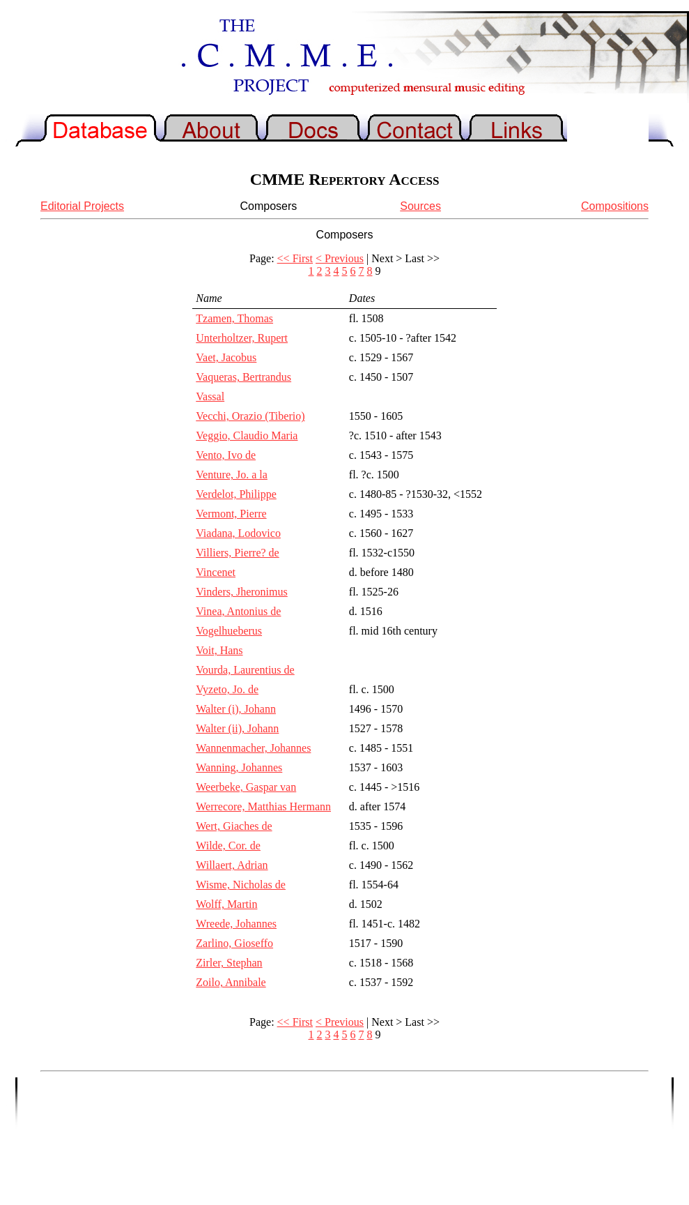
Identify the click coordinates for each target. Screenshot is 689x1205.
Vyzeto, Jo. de (227, 689)
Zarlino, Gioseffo (234, 943)
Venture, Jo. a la (232, 474)
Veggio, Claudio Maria (246, 435)
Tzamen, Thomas (234, 318)
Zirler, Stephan (229, 963)
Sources (420, 206)
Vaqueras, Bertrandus (243, 377)
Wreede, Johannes (236, 924)
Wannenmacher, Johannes (253, 748)
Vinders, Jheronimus (241, 592)
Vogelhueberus (229, 631)
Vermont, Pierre (231, 514)
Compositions (615, 206)
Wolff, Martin (226, 904)
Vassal (210, 396)
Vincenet (215, 572)
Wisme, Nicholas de (241, 885)
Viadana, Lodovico (238, 533)
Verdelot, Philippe (236, 494)
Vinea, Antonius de (238, 611)
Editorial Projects (82, 206)
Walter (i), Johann (236, 709)
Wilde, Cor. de (228, 845)
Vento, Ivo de (226, 455)
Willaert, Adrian (232, 865)
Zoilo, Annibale (230, 982)
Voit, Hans (219, 650)
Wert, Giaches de (234, 826)
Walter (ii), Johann (237, 728)
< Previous (340, 258)
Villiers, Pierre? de (237, 553)
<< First (295, 258)
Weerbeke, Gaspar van (246, 787)
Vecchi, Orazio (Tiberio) (250, 416)
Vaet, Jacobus (226, 357)
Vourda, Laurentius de (245, 670)
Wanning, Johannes (239, 767)
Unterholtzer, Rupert (242, 338)
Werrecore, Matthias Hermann (263, 806)
